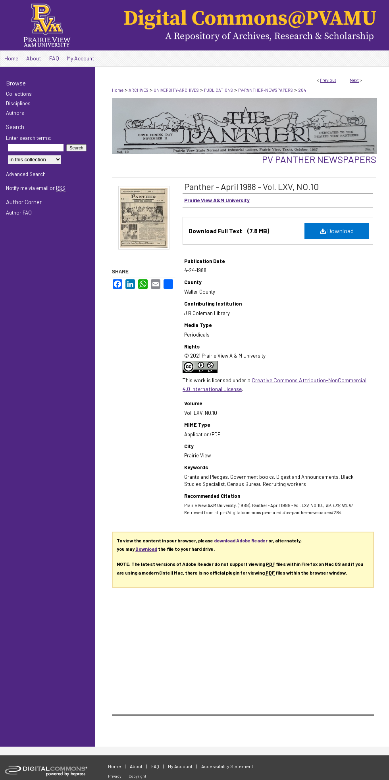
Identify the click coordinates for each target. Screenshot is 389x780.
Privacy (114, 776)
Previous (328, 80)
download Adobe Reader (241, 540)
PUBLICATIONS (218, 90)
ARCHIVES (138, 90)
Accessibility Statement (227, 766)
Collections (19, 94)
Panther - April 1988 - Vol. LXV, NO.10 (251, 186)
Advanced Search (26, 174)
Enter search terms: (28, 138)
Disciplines (18, 103)
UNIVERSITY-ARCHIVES (176, 90)
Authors (15, 113)
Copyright (137, 776)
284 (302, 90)
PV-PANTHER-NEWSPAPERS (265, 90)
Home (117, 90)
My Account (180, 766)
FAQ (155, 766)
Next (354, 80)
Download (337, 230)
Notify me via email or (35, 188)
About (136, 766)
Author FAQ (19, 212)
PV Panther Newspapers (319, 159)
